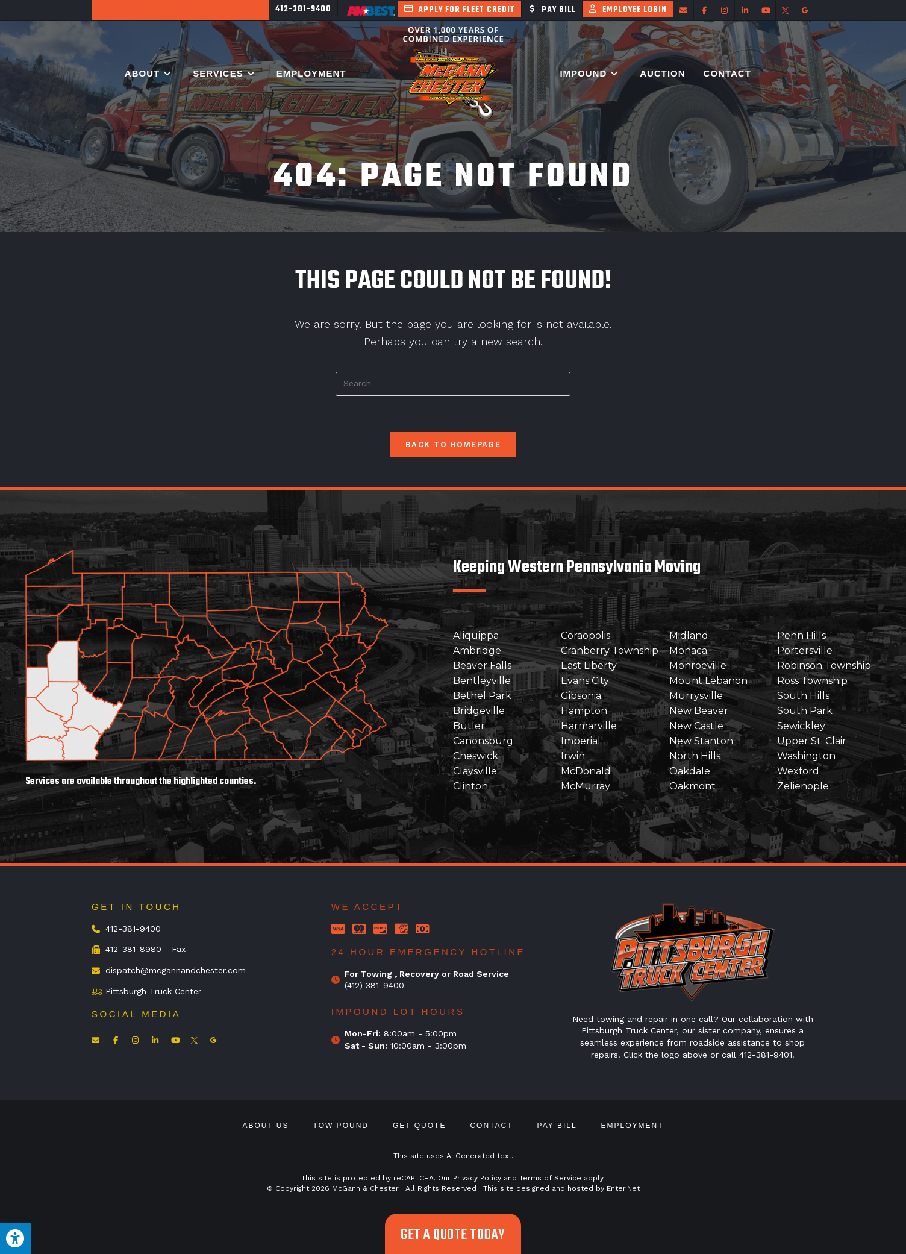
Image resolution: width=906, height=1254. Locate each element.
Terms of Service (550, 1178)
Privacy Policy (477, 1178)
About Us (265, 1125)
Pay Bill (557, 1125)
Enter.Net (623, 1188)
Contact (491, 1125)
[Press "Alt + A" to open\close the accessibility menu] (15, 1238)
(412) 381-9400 (374, 985)
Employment (632, 1125)
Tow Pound (341, 1125)
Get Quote (419, 1125)
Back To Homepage (453, 444)
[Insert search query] (453, 384)
